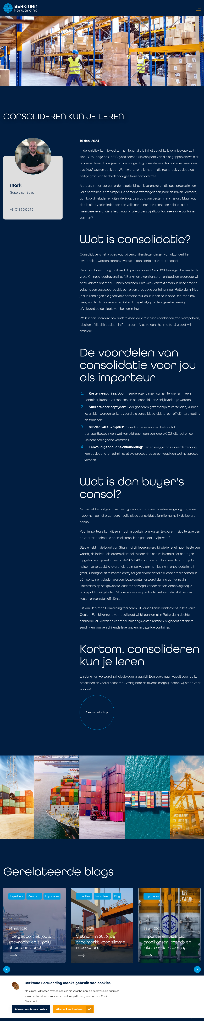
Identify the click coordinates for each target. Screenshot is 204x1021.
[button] (6, 969)
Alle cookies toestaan (70, 1009)
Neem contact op (97, 712)
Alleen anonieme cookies (31, 1009)
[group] (34, 925)
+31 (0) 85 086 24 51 (22, 209)
